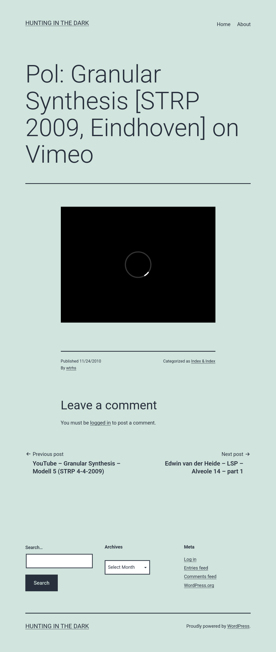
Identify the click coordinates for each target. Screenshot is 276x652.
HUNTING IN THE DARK (57, 23)
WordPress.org (199, 585)
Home (224, 24)
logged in (100, 423)
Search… (34, 547)
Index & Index (203, 361)
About (244, 24)
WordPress (238, 626)
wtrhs (71, 368)
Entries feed (196, 568)
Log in (190, 559)
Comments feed (200, 576)
